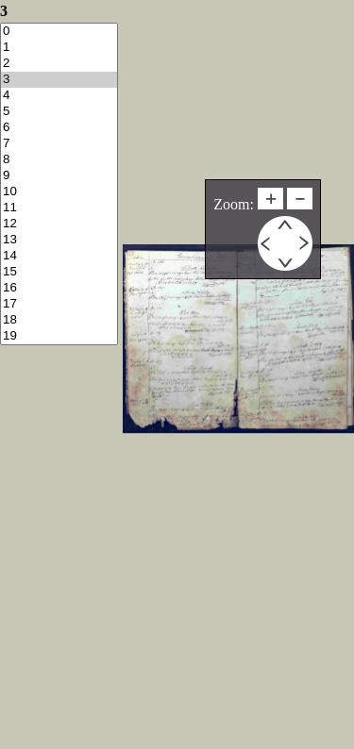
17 (59, 304)
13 (59, 240)
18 (59, 320)
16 (59, 288)
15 (59, 272)
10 (59, 192)
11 (59, 208)
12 (59, 224)
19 (59, 336)
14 (59, 256)
